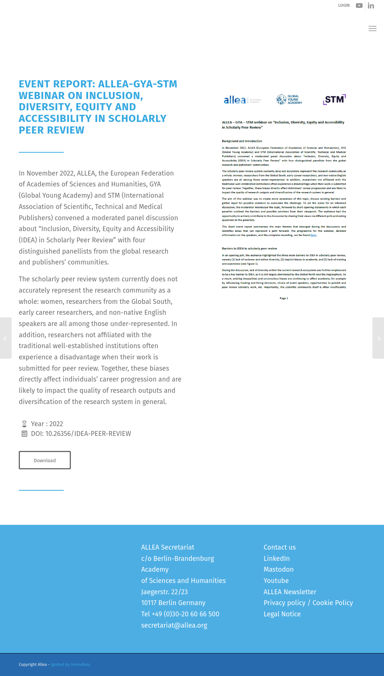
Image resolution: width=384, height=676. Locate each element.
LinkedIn (277, 558)
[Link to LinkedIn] (370, 5)
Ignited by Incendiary (70, 664)
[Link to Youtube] (359, 5)
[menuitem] (372, 28)
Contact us (280, 547)
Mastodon (279, 569)
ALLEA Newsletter (290, 592)
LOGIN (344, 5)
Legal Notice (282, 614)
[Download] (45, 460)
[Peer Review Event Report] (283, 193)
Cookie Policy (333, 603)
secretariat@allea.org (174, 625)
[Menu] (372, 28)
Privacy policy (285, 603)
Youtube (276, 581)
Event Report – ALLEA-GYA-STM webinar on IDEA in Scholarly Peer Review (117, 52)
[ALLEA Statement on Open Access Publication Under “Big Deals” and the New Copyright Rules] (6, 338)
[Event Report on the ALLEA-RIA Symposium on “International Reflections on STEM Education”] (378, 338)
